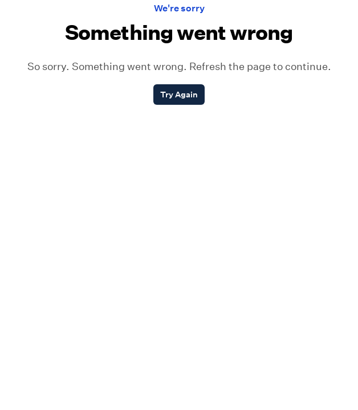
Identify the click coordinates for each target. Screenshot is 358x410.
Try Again (179, 94)
